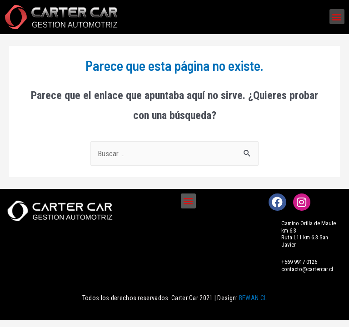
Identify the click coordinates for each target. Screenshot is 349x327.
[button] (336, 16)
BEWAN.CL (253, 298)
